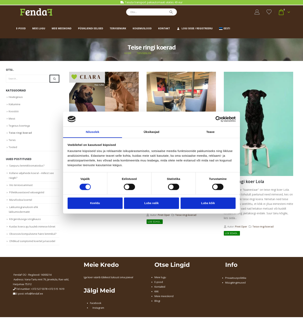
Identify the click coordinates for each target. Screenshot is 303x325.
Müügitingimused (235, 286)
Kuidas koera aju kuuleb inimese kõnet (32, 230)
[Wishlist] (269, 12)
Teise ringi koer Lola (244, 181)
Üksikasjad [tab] (151, 132)
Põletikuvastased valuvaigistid (27, 195)
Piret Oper (164, 215)
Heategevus (16, 97)
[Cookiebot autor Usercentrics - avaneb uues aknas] (218, 119)
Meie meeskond (62, 28)
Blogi (157, 305)
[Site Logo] (36, 12)
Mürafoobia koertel (20, 202)
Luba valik (151, 203)
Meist (12, 119)
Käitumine (15, 104)
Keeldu (95, 203)
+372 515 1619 (56, 293)
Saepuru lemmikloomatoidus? (27, 167)
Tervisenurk (118, 28)
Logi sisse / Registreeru (194, 28)
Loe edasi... (155, 221)
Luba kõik (208, 203)
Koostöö (14, 112)
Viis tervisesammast (21, 187)
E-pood (21, 28)
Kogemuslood (142, 28)
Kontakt (164, 28)
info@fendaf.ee (34, 297)
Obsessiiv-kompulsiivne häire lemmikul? (33, 237)
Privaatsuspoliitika (235, 282)
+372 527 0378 (39, 293)
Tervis (12, 141)
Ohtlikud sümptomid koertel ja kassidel (32, 245)
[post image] (104, 101)
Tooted (13, 149)
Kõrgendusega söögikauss (25, 222)
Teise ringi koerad (185, 215)
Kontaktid (159, 290)
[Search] (171, 12)
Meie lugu (38, 28)
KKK (156, 295)
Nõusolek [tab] (92, 132)
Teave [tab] (210, 132)
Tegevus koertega (19, 127)
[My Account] (257, 12)
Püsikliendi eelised (90, 28)
